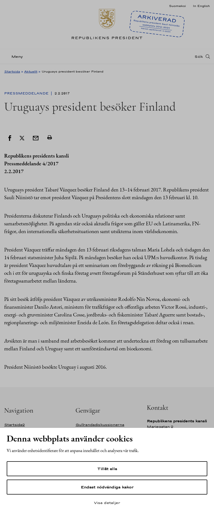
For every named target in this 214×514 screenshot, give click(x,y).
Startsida (12, 71)
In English (201, 6)
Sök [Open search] (198, 56)
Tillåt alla (107, 468)
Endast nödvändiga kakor (107, 487)
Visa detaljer (107, 502)
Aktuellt (30, 71)
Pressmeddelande (27, 93)
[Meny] (15, 56)
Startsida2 (14, 424)
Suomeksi (177, 6)
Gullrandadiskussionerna (100, 424)
